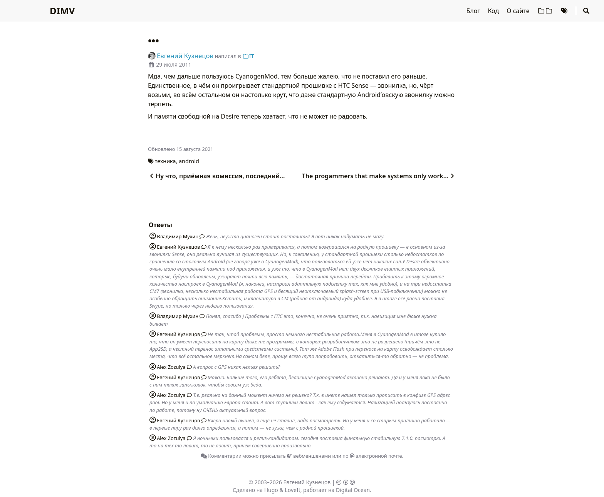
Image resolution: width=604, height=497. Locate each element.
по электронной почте (372, 455)
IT (248, 56)
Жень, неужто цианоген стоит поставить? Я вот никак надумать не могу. (295, 236)
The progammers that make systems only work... (379, 176)
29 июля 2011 (173, 64)
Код (494, 11)
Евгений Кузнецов (307, 482)
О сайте (519, 11)
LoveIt (292, 490)
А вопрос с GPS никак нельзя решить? (236, 366)
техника (165, 161)
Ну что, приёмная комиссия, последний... (216, 176)
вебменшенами (309, 455)
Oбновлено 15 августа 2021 (180, 149)
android (189, 161)
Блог (474, 11)
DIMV (62, 10)
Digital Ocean (353, 490)
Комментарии (221, 455)
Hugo (271, 490)
